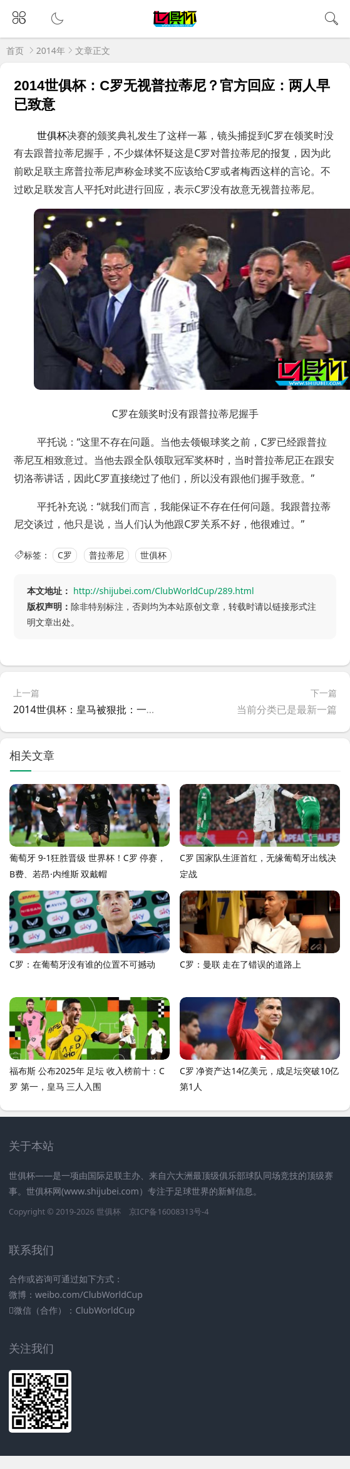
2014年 (50, 50)
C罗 (65, 555)
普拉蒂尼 (106, 555)
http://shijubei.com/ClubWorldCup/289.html (163, 591)
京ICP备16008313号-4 (169, 1211)
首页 (15, 50)
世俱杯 (153, 555)
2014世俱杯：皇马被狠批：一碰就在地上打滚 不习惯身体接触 (151, 709)
